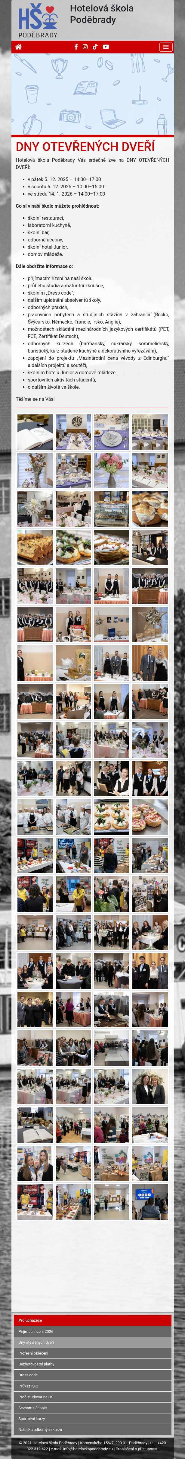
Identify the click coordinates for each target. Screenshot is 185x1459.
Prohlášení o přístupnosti (137, 1449)
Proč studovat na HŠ (36, 1397)
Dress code (28, 1375)
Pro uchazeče (30, 1320)
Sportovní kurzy (32, 1418)
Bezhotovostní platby (36, 1364)
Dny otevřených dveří (36, 1342)
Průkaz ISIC (28, 1386)
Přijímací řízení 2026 (36, 1331)
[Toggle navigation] (166, 47)
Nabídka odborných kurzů (40, 1429)
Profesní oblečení (33, 1353)
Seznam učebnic (33, 1408)
